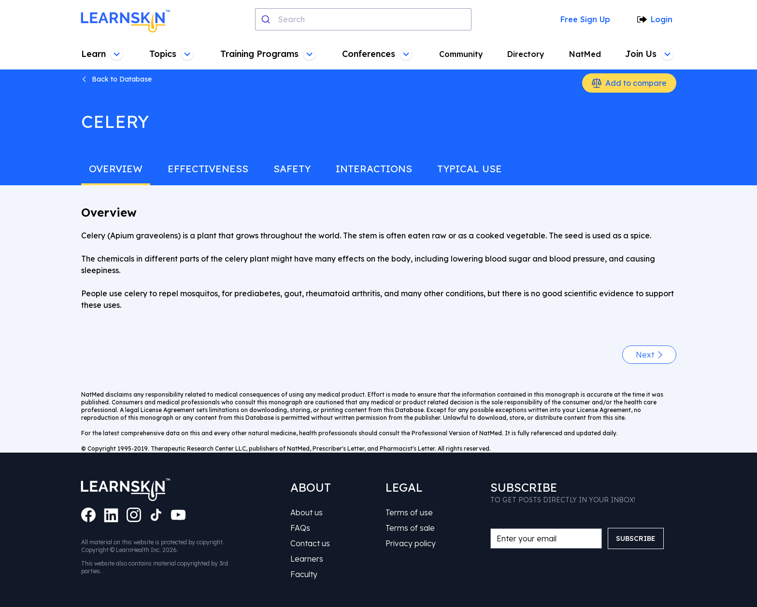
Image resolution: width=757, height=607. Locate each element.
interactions (374, 169)
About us (306, 512)
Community (461, 54)
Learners (306, 559)
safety (292, 169)
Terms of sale (410, 528)
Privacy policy (411, 543)
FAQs (300, 528)
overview (116, 169)
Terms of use (409, 512)
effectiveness (208, 169)
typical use (469, 169)
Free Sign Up (585, 19)
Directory (525, 54)
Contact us (310, 543)
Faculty (303, 574)
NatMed (585, 54)
